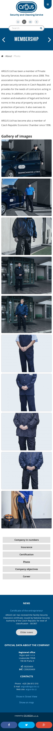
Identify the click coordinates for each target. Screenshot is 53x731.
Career (26, 576)
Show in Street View (26, 696)
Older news (26, 632)
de (30, 22)
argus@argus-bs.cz (30, 686)
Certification (27, 554)
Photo (26, 561)
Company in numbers (26, 539)
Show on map (26, 702)
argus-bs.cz (31, 689)
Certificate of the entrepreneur (26, 610)
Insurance (26, 547)
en (24, 22)
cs (18, 22)
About (8, 56)
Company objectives (26, 569)
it (36, 22)
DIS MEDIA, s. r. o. (31, 715)
